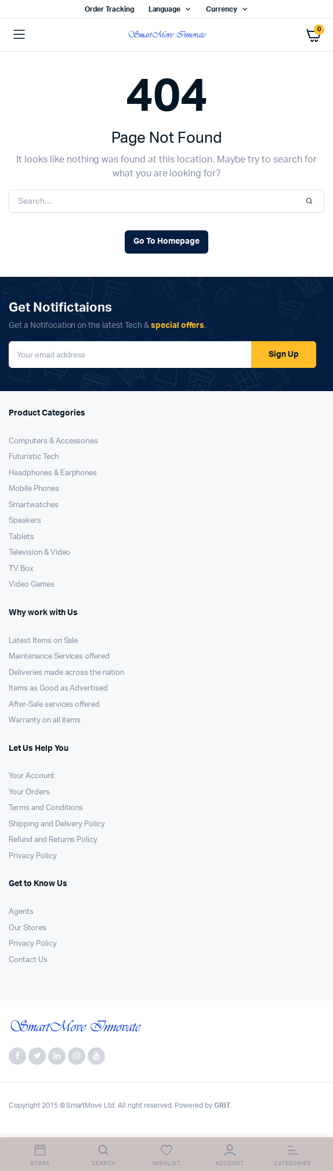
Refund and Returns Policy (53, 840)
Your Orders (29, 792)
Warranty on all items (45, 720)
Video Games (32, 584)
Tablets (21, 537)
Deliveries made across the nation (66, 673)
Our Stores (27, 928)
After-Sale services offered (54, 705)
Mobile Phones (34, 489)
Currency (221, 9)
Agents (21, 912)
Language (165, 9)
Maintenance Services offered (59, 656)
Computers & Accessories (53, 441)
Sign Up (284, 354)
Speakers (25, 521)
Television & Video (39, 552)
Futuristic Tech (34, 457)
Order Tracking (109, 9)
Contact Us (28, 960)
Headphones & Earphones (53, 473)
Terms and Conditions (46, 808)
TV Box (21, 569)
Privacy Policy (33, 856)
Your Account (32, 776)
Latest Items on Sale (43, 641)
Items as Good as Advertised (58, 688)
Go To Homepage (166, 241)
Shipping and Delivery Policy (57, 824)
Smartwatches (34, 505)
